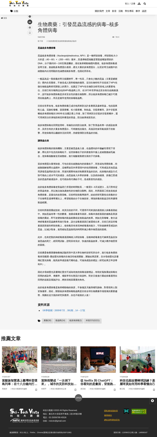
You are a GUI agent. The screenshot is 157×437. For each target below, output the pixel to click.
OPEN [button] (78, 398)
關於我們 (99, 11)
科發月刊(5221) (92, 320)
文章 (108, 11)
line (29, 58)
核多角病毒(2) (75, 320)
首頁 (4, 18)
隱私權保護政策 (111, 411)
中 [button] (30, 63)
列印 (29, 68)
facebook (29, 47)
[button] (144, 3)
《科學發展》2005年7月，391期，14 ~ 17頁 (63, 310)
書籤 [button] (29, 73)
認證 (144, 11)
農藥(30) (47, 320)
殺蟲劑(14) (60, 320)
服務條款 (108, 415)
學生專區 (129, 11)
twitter (29, 52)
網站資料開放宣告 (112, 420)
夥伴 (138, 11)
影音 (114, 11)
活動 (120, 11)
